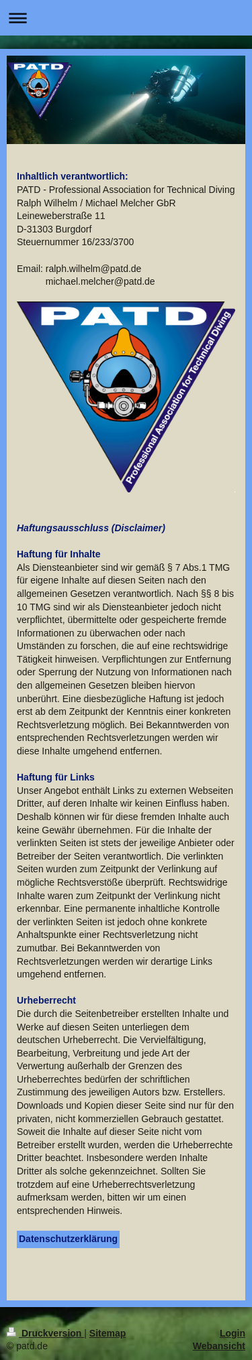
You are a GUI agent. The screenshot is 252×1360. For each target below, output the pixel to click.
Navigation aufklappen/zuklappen (126, 17)
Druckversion (45, 1333)
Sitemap (107, 1333)
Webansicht (219, 1346)
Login (232, 1333)
